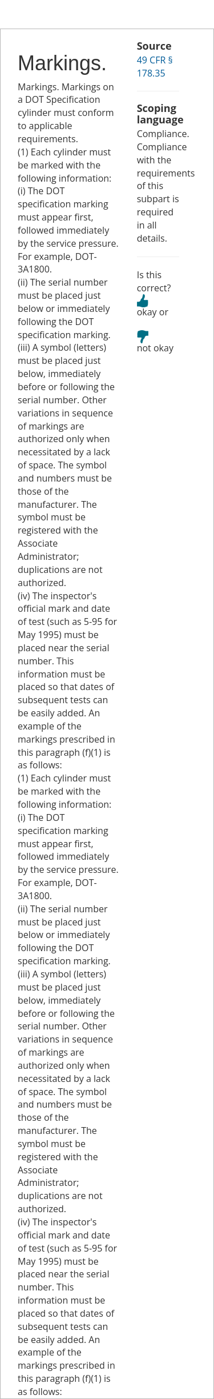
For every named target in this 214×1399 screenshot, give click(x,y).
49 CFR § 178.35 (155, 66)
